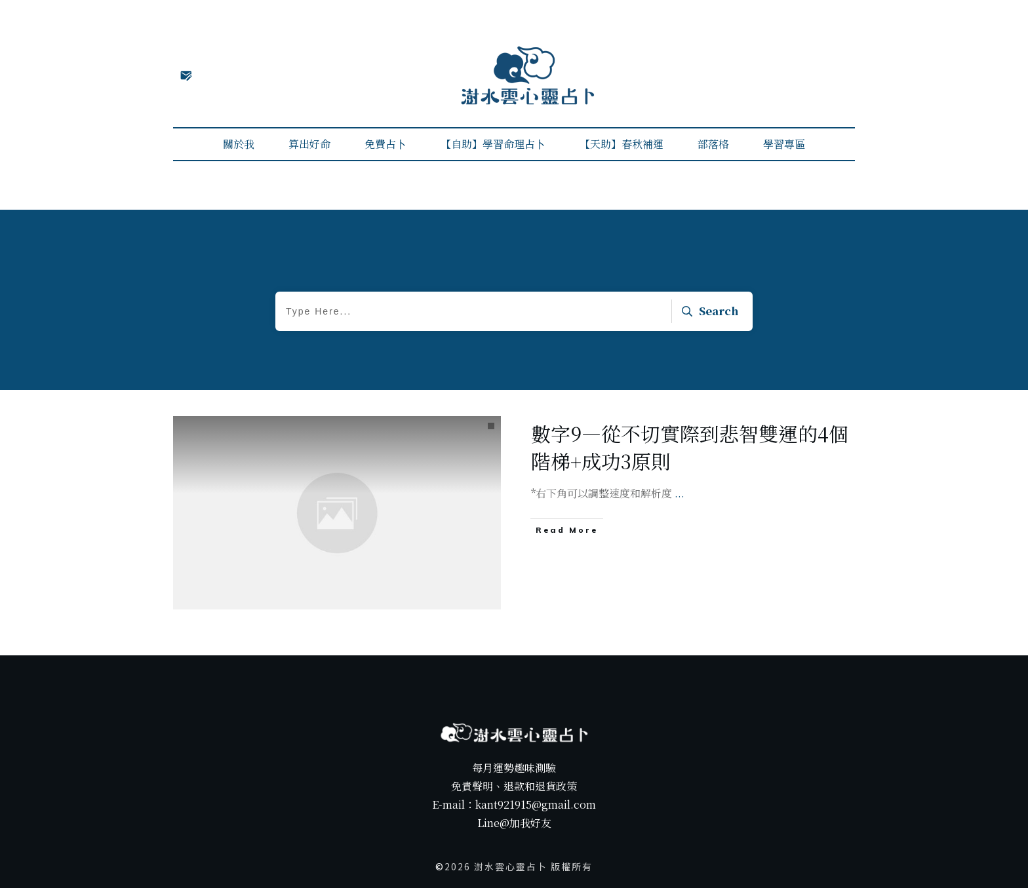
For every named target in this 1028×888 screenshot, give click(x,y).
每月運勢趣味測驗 (514, 767)
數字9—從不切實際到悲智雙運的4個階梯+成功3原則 (689, 447)
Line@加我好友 (514, 822)
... (679, 493)
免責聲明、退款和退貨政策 (514, 786)
